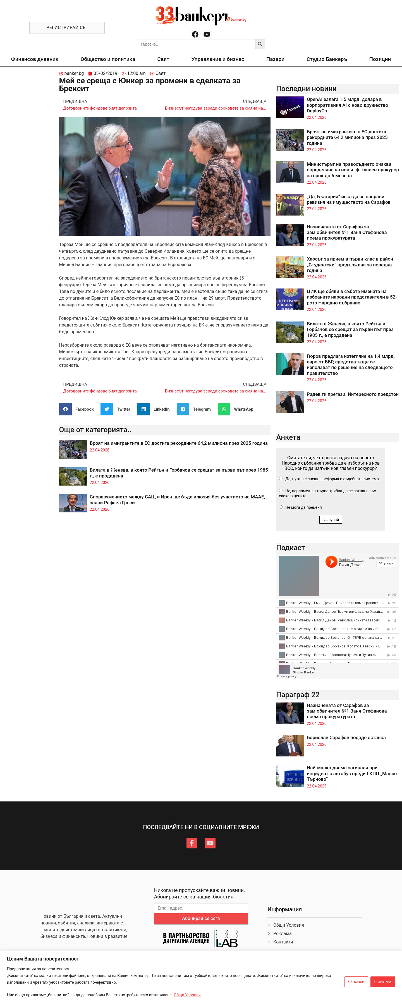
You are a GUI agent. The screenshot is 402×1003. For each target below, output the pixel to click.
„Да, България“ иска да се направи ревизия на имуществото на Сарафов (349, 199)
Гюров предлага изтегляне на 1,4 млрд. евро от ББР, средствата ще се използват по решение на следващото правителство (351, 364)
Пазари (275, 59)
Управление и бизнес (218, 59)
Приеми (382, 982)
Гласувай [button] (330, 519)
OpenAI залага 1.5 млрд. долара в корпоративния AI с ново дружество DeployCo (347, 104)
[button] (78, 409)
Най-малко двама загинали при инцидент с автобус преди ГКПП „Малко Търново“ (352, 773)
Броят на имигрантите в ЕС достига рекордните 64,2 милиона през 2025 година (179, 443)
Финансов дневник (35, 59)
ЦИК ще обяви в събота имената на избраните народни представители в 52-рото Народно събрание (352, 297)
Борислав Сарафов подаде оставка (346, 737)
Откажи (356, 982)
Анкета (288, 437)
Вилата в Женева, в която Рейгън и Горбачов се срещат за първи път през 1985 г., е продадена (350, 329)
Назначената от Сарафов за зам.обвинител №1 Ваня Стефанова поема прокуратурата (347, 232)
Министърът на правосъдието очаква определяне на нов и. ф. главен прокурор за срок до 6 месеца (353, 169)
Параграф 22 (298, 694)
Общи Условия (187, 995)
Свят (163, 59)
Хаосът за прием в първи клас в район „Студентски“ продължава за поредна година (350, 264)
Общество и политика (108, 59)
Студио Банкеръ (327, 59)
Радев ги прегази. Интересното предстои (353, 394)
